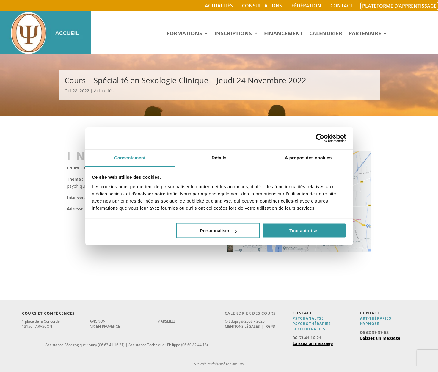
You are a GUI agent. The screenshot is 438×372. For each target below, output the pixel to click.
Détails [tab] (219, 157)
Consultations (262, 5)
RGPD (270, 326)
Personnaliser (218, 230)
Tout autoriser (304, 230)
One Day (238, 364)
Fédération (306, 5)
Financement (283, 34)
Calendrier (325, 34)
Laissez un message (313, 343)
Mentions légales (242, 326)
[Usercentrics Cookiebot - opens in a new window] (320, 138)
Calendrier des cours (250, 313)
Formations (184, 34)
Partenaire (364, 34)
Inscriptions (233, 34)
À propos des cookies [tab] (308, 157)
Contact (341, 5)
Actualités (219, 5)
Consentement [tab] (129, 157)
